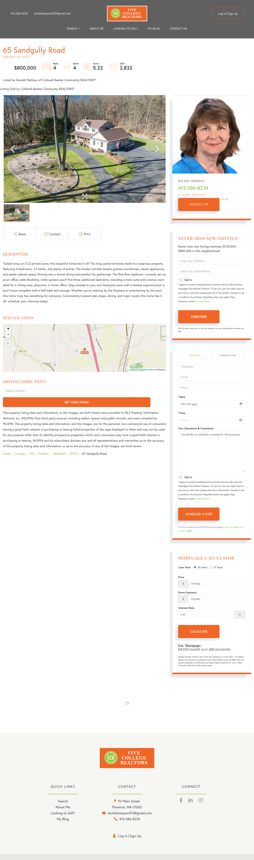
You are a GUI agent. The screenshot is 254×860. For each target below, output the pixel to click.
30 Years (201, 567)
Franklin (43, 442)
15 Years (216, 567)
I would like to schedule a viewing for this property (211, 452)
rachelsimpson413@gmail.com (52, 13)
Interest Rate (186, 608)
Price (181, 577)
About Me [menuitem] (62, 813)
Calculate (198, 632)
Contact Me (199, 204)
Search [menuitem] (72, 29)
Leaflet (132, 369)
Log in (222, 14)
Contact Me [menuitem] (178, 29)
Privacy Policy (202, 301)
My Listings (184, 195)
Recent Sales (199, 195)
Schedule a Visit (228, 355)
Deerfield (59, 442)
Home (7, 442)
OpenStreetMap (146, 369)
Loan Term (184, 567)
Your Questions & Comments (196, 428)
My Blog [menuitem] (154, 29)
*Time (181, 413)
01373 (73, 442)
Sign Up (233, 14)
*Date (181, 397)
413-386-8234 (19, 13)
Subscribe (199, 317)
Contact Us (195, 355)
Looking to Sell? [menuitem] (125, 29)
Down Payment (187, 593)
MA (32, 442)
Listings (20, 442)
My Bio (224, 199)
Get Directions (148, 391)
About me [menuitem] (97, 29)
